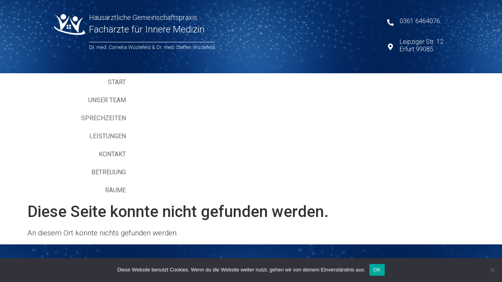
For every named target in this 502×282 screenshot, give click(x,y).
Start (140, 82)
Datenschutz (154, 154)
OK (377, 270)
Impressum (150, 163)
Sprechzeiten (232, 82)
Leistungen (285, 82)
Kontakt (328, 82)
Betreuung (371, 82)
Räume (410, 82)
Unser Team (179, 82)
